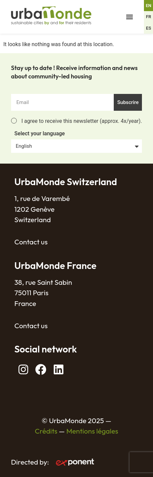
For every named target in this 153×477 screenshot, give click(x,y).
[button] (129, 17)
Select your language (39, 134)
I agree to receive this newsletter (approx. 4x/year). (81, 121)
